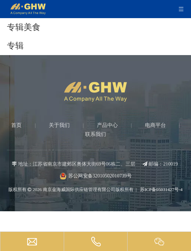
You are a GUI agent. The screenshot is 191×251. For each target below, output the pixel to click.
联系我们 (95, 134)
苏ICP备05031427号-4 (161, 189)
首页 (16, 125)
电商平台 (155, 125)
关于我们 (59, 125)
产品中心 (107, 125)
